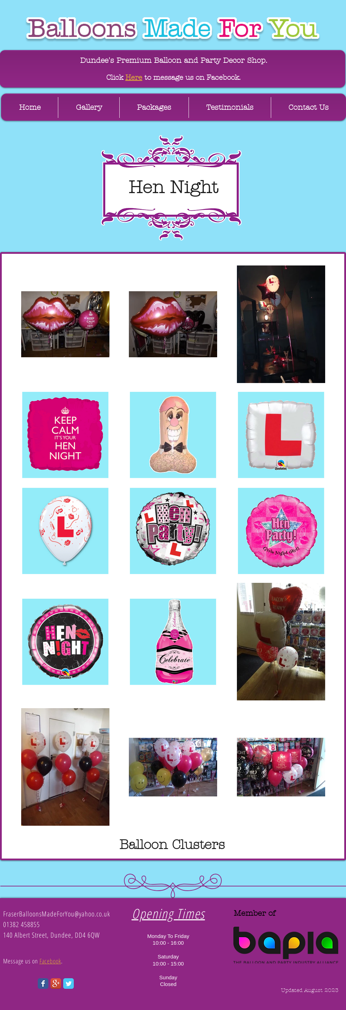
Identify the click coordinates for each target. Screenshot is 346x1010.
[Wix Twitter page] (68, 983)
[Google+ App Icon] (55, 983)
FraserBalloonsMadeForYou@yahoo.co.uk (56, 914)
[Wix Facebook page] (43, 983)
